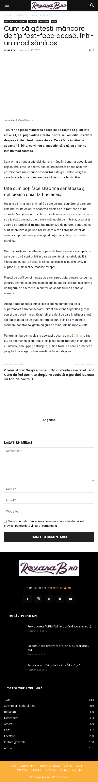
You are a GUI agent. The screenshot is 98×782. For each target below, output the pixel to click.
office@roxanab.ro (59, 588)
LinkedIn (36, 770)
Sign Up (68, 765)
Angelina (9, 50)
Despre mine (27, 765)
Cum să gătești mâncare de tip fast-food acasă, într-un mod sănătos (49, 36)
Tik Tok (64, 770)
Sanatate (20, 15)
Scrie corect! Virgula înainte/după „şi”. (54, 665)
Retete (33, 21)
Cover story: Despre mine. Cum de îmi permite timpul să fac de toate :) (26, 374)
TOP (54, 21)
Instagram (22, 770)
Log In (79, 765)
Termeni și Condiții (49, 765)
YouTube (77, 770)
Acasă (7, 15)
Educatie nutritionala (40, 15)
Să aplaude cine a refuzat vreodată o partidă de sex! (71, 372)
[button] (6, 5)
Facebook (50, 770)
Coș (14, 765)
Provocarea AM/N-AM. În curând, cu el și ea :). (60, 626)
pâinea (78, 335)
